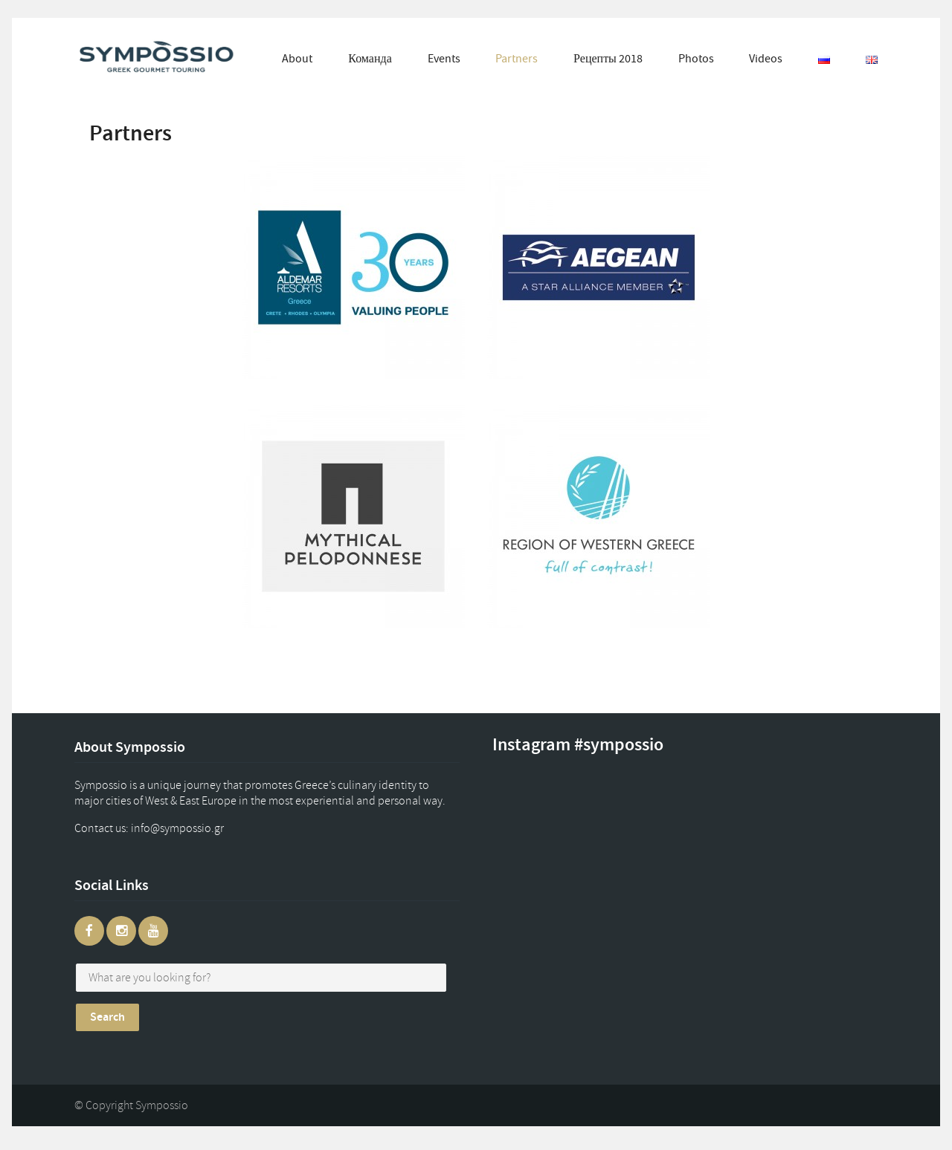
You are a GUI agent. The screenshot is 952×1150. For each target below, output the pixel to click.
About (297, 58)
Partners (516, 58)
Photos (696, 58)
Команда (370, 58)
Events (444, 58)
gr (192, 828)
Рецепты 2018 (608, 58)
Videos (765, 58)
